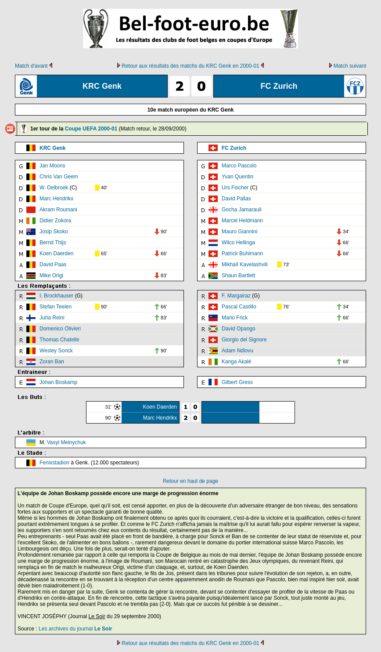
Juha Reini (52, 318)
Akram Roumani (58, 209)
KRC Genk (52, 148)
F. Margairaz (236, 296)
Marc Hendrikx (56, 199)
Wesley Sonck (56, 351)
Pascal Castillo (239, 307)
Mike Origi (51, 275)
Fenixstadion (54, 463)
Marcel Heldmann (242, 220)
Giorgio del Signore (244, 340)
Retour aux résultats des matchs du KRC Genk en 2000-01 (190, 66)
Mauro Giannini (239, 231)
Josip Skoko (54, 231)
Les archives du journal (75, 629)
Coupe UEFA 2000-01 (91, 129)
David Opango (238, 329)
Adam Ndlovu (237, 351)
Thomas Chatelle (59, 340)
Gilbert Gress (237, 382)
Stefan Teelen (56, 307)
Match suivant (350, 66)
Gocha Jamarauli (242, 209)
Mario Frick (235, 318)
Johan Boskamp (58, 382)
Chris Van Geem (59, 177)
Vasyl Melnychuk (66, 442)
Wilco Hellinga (238, 242)
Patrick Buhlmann (242, 253)
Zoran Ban (52, 362)
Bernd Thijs (53, 242)
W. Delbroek (54, 188)
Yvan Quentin (237, 177)
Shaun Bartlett (238, 275)
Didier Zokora (55, 220)
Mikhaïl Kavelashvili (245, 264)
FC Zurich (234, 148)
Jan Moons (52, 166)
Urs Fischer (235, 188)
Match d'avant (31, 66)
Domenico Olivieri (60, 329)
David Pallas (236, 199)
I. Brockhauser (56, 296)
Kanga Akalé (236, 362)
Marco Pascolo (239, 166)
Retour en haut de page (190, 481)
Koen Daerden (56, 253)
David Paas (53, 264)
